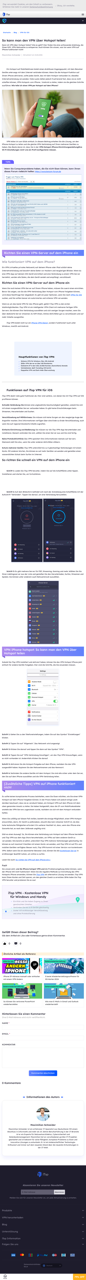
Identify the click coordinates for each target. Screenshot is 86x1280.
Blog (15, 32)
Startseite (7, 32)
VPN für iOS (24, 32)
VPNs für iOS (76, 295)
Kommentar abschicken (43, 1073)
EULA (26, 1267)
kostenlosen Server (68, 851)
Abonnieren (59, 1192)
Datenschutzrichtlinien (32, 1264)
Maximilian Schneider (11, 55)
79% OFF (79, 1276)
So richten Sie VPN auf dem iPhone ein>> (33, 860)
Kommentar (8, 1044)
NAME (5, 1023)
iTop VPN (6, 14)
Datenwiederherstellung (55, 961)
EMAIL (6, 1034)
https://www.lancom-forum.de (48, 171)
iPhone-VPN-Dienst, (40, 323)
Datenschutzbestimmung (41, 7)
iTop (43, 1174)
